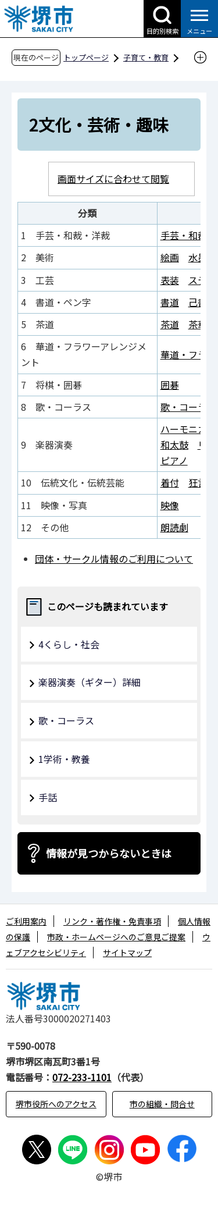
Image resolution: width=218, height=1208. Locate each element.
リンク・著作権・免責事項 (112, 921)
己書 (197, 302)
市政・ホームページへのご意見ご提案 (116, 937)
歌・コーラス (188, 407)
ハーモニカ (183, 429)
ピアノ (174, 460)
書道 (169, 302)
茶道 (169, 324)
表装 (169, 280)
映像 (169, 505)
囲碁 (169, 385)
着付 (169, 482)
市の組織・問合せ (162, 1104)
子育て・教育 (146, 57)
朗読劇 (174, 527)
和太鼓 (174, 445)
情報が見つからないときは (108, 853)
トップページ (86, 57)
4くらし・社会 (68, 644)
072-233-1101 (82, 1077)
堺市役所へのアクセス (56, 1104)
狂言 (197, 482)
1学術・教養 (64, 759)
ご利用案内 (26, 921)
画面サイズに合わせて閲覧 (113, 179)
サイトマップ (127, 952)
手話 (47, 797)
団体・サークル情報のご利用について (114, 559)
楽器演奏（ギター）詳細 (89, 682)
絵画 (169, 257)
